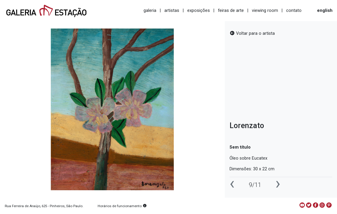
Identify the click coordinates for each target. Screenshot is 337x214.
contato (294, 10)
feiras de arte (231, 10)
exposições (198, 10)
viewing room (265, 10)
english (325, 10)
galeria (149, 10)
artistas (171, 10)
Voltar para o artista (252, 33)
